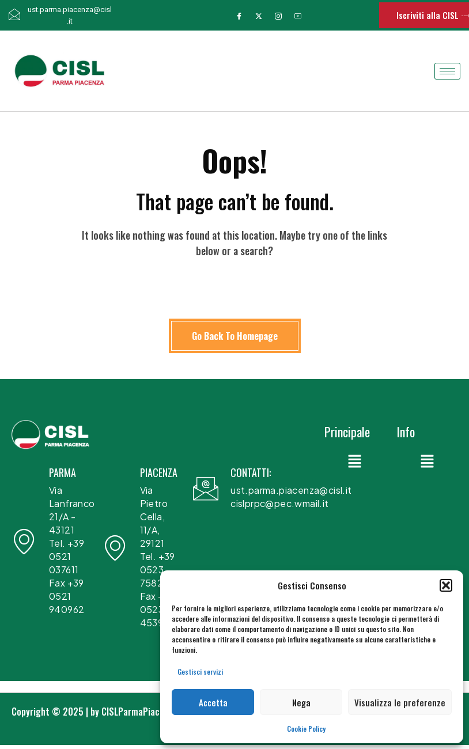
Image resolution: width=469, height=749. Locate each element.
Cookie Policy (306, 728)
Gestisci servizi (200, 671)
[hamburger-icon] (447, 71)
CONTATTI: (250, 472)
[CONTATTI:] (205, 488)
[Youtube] (298, 15)
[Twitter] (258, 15)
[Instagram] (278, 15)
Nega (301, 702)
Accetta (213, 702)
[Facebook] (239, 15)
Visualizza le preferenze (399, 702)
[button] (446, 585)
